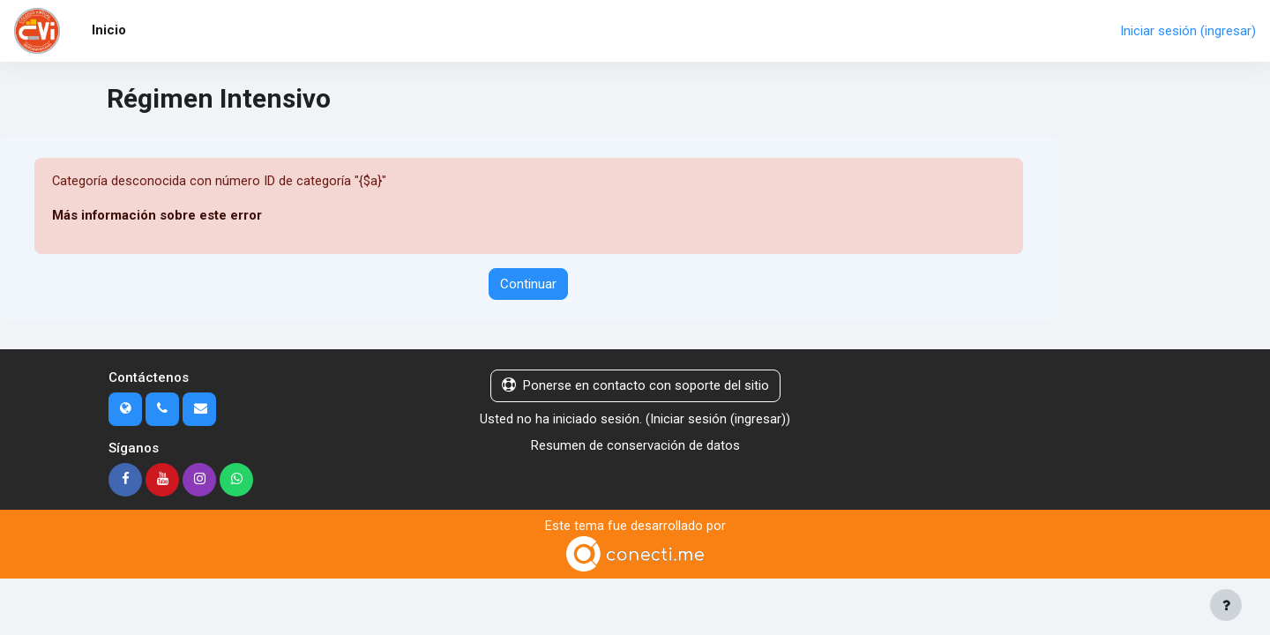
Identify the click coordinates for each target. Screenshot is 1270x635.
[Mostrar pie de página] (1226, 605)
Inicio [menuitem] (109, 30)
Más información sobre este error (157, 216)
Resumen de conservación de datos (635, 446)
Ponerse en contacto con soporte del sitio (635, 386)
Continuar (528, 284)
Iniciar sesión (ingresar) (1188, 31)
